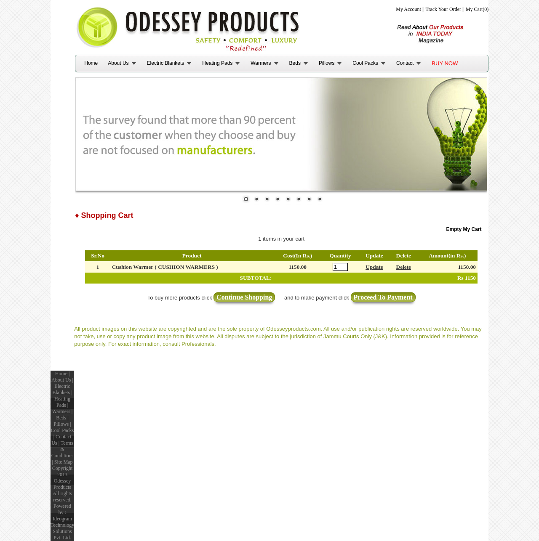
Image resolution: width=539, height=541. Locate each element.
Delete (403, 267)
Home (91, 63)
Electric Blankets (165, 63)
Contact (405, 63)
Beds (295, 63)
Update (374, 267)
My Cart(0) (477, 9)
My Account (408, 9)
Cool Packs (365, 63)
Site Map (63, 462)
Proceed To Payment (383, 297)
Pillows (326, 63)
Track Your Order (444, 9)
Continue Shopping (244, 297)
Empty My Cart (464, 229)
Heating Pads (217, 63)
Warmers (261, 63)
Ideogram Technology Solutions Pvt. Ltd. (62, 528)
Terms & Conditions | (62, 452)
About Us (118, 63)
